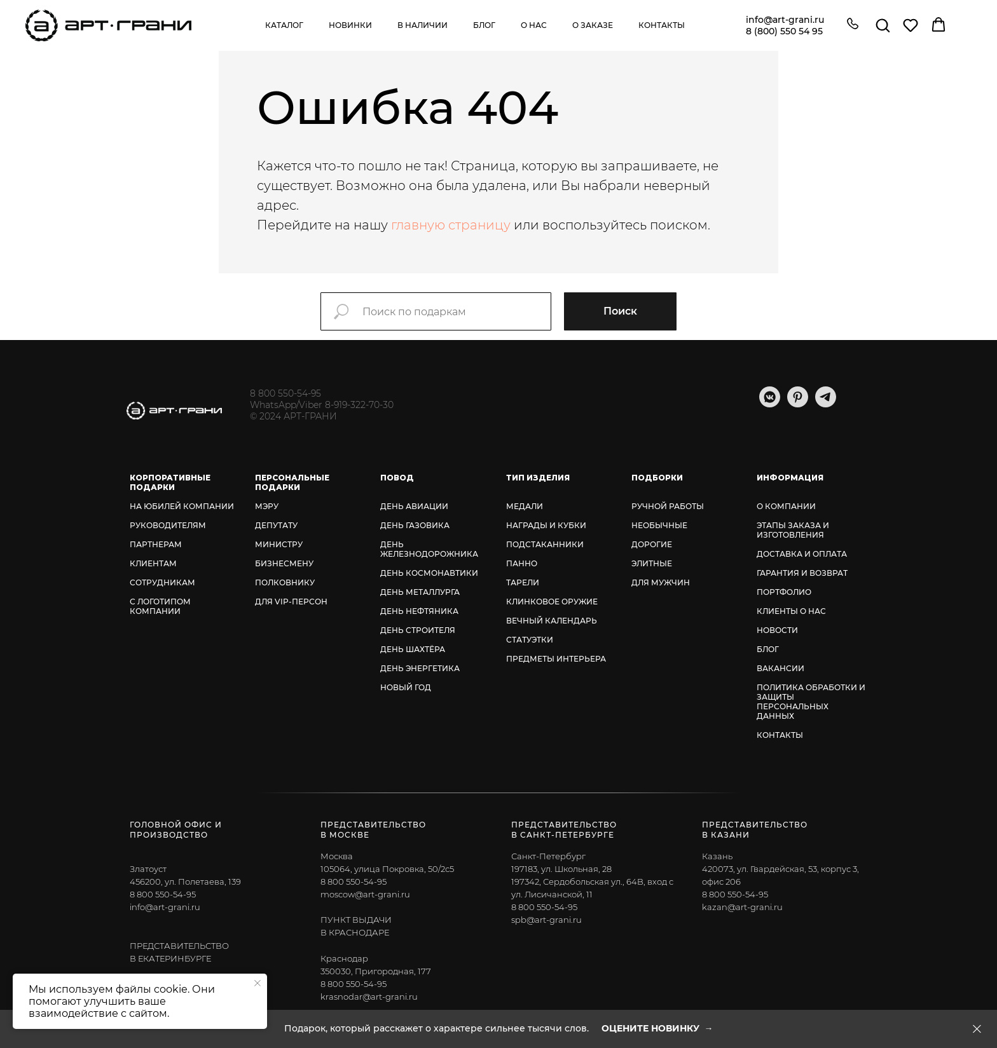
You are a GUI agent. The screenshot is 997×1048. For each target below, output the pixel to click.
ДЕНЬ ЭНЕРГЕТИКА (420, 668)
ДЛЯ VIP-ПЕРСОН (291, 601)
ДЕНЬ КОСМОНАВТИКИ (429, 573)
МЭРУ (266, 506)
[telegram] (825, 403)
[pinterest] (797, 403)
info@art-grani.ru (785, 19)
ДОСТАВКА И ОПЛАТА (802, 554)
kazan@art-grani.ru (742, 907)
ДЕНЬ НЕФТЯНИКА (419, 611)
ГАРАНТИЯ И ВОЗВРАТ (802, 573)
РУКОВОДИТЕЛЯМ (168, 525)
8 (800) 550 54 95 (784, 31)
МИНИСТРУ (279, 544)
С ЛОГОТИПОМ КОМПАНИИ (160, 606)
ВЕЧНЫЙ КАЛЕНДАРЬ (551, 620)
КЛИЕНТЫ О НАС (791, 611)
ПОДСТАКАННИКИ (545, 544)
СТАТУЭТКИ (529, 639)
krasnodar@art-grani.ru (369, 996)
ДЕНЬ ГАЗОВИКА (415, 525)
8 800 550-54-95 (285, 393)
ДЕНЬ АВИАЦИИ (414, 506)
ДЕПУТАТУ (276, 525)
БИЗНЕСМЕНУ (284, 563)
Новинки (350, 25)
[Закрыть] (977, 1029)
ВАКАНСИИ (780, 668)
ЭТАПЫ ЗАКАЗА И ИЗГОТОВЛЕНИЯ (793, 530)
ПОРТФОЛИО (784, 592)
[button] (852, 25)
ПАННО (521, 563)
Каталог (284, 25)
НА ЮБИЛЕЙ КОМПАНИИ (182, 506)
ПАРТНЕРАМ (156, 544)
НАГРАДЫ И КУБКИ (546, 525)
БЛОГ (768, 649)
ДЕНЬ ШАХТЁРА (412, 649)
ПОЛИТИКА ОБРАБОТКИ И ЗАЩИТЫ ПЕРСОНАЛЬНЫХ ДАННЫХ (811, 702)
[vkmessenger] (769, 403)
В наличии (422, 25)
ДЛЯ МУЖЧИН (660, 582)
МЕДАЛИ (524, 506)
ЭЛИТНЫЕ (651, 563)
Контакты (661, 25)
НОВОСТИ (777, 630)
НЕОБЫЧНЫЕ (659, 525)
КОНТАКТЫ (780, 735)
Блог (484, 25)
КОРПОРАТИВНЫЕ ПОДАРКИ (170, 482)
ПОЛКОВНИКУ (285, 582)
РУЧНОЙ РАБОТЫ (667, 506)
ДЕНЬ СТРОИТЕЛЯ (417, 630)
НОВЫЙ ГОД (405, 687)
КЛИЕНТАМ (153, 563)
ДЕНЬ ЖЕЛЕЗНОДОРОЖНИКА (429, 549)
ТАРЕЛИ (522, 582)
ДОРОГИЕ (651, 544)
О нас (534, 25)
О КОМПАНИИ (786, 506)
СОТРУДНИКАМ (162, 582)
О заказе (592, 25)
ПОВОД (397, 477)
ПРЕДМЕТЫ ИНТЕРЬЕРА (556, 659)
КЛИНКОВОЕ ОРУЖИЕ (552, 601)
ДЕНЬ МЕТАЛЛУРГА (420, 592)
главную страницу (451, 225)
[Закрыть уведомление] (257, 983)
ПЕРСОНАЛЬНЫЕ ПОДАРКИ (292, 482)
